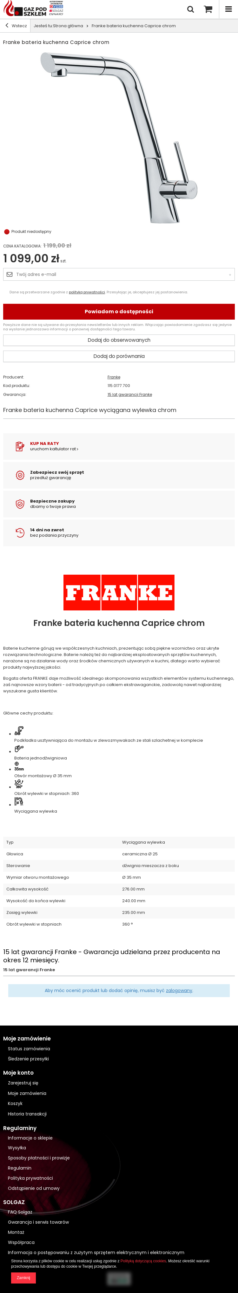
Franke (114, 377)
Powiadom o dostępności (119, 311)
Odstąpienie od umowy (34, 1188)
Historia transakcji (27, 1114)
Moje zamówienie (27, 1038)
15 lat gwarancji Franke (130, 394)
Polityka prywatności (30, 1178)
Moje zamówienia (27, 1093)
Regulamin (19, 1168)
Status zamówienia (29, 1048)
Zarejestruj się (23, 1083)
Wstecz (16, 25)
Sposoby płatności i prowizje (39, 1158)
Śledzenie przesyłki (28, 1058)
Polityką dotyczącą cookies (143, 1261)
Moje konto (18, 1073)
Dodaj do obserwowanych (119, 340)
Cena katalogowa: (22, 246)
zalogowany (179, 990)
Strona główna (68, 26)
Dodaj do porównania (119, 356)
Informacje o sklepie (30, 1138)
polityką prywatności (87, 292)
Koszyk (15, 1103)
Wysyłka (17, 1148)
